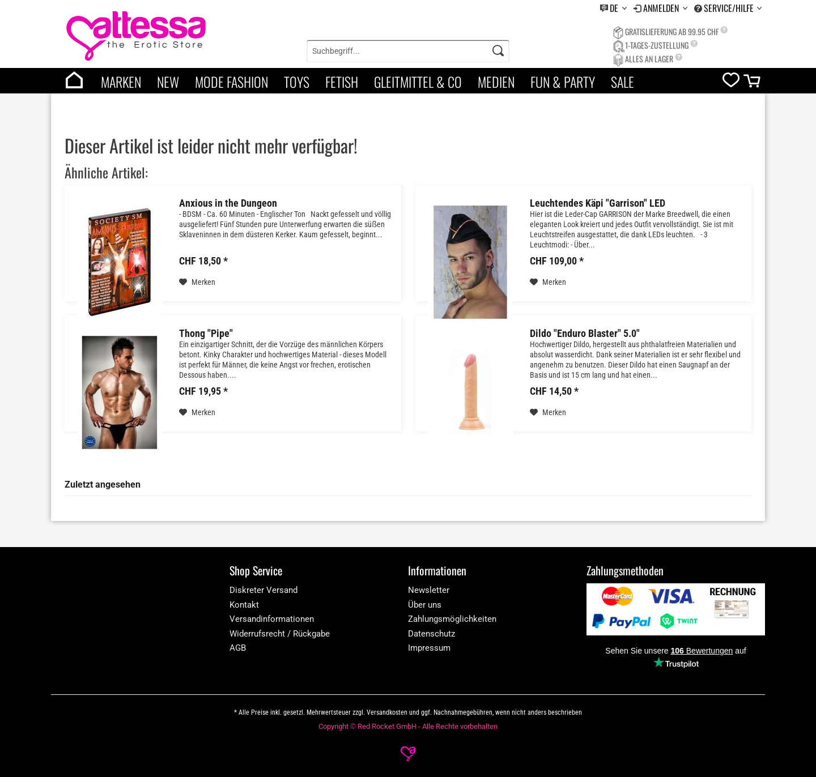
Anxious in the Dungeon (228, 203)
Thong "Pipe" (206, 333)
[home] (74, 80)
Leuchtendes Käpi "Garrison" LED (597, 203)
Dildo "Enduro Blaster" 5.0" (585, 333)
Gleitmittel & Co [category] (418, 81)
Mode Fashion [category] (231, 81)
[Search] (498, 51)
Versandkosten (387, 712)
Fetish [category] (341, 81)
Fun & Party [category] (562, 81)
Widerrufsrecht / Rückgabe (280, 634)
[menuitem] (613, 8)
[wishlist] (731, 82)
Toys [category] (296, 81)
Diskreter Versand (264, 590)
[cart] (753, 83)
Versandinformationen (272, 619)
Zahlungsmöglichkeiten (452, 619)
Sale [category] (622, 81)
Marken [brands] (121, 81)
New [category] (168, 81)
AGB (238, 648)
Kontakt (244, 605)
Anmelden (662, 8)
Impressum (429, 648)
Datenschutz (431, 634)
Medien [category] (496, 81)
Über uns (424, 605)
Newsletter (428, 590)
